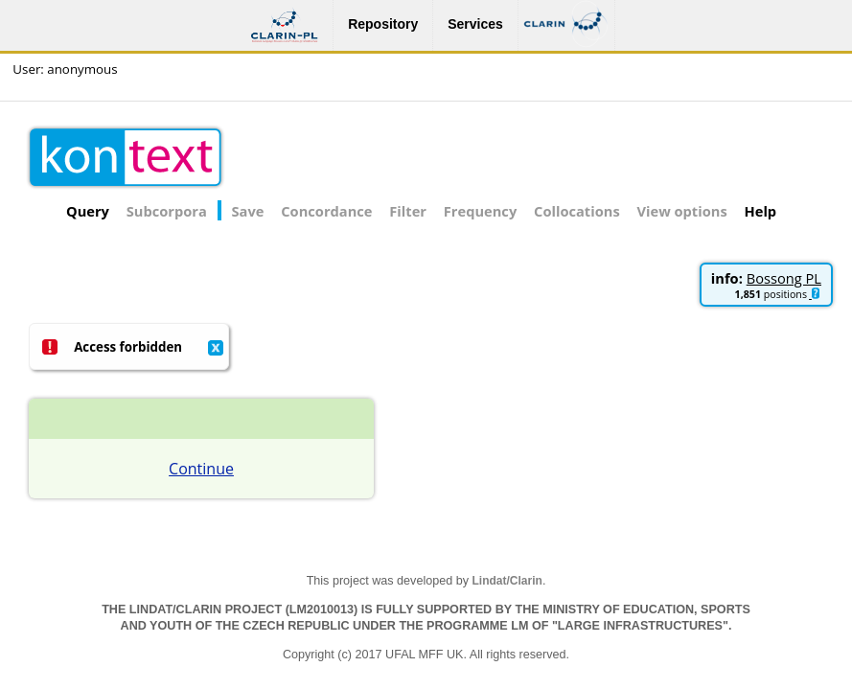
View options (682, 210)
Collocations (577, 210)
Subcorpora (167, 210)
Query (87, 210)
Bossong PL (784, 278)
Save (248, 210)
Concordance (326, 210)
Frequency (480, 210)
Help (761, 210)
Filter (407, 210)
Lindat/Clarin (507, 580)
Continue (201, 468)
